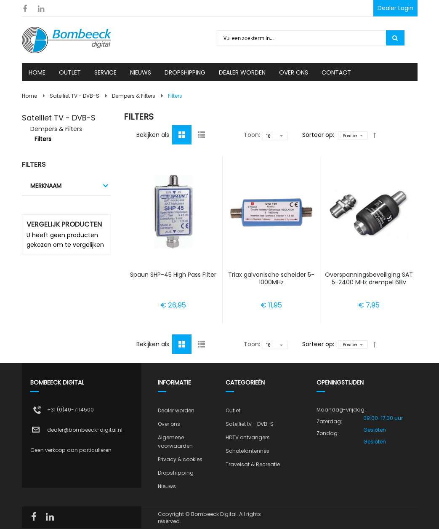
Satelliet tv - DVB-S (250, 423)
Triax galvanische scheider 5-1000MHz (271, 278)
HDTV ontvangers (248, 437)
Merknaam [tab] (45, 186)
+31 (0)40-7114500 (70, 409)
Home (29, 95)
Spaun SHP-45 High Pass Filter (173, 274)
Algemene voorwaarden (175, 441)
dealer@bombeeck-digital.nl (84, 429)
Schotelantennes (247, 450)
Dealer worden (176, 410)
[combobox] (301, 38)
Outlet (233, 410)
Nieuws (167, 486)
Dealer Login (395, 8)
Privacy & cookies (180, 459)
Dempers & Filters (133, 95)
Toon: (252, 135)
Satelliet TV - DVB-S (74, 95)
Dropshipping (176, 472)
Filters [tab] (33, 164)
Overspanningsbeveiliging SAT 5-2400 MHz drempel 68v (369, 278)
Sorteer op (317, 135)
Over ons (169, 423)
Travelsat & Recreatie (253, 464)
